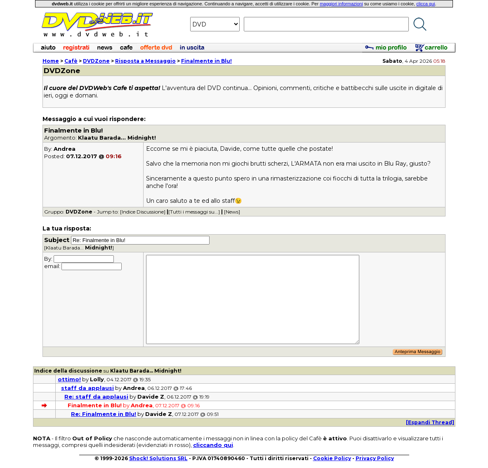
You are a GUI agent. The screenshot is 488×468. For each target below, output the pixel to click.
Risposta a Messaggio (145, 61)
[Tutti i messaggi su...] (194, 212)
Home (50, 61)
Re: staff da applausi (96, 396)
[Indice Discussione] (142, 212)
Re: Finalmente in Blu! (103, 414)
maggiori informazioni (341, 3)
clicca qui (425, 3)
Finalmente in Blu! (206, 61)
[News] (232, 212)
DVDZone (96, 61)
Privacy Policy (375, 458)
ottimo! (69, 379)
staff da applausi (87, 388)
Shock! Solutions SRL (158, 458)
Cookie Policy (332, 458)
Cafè (71, 61)
